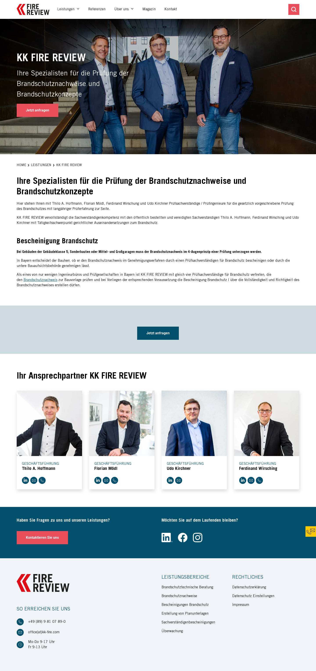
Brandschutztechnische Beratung (187, 587)
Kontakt (170, 9)
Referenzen (97, 9)
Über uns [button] (122, 9)
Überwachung (172, 631)
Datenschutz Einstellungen (253, 596)
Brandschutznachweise (179, 596)
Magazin (149, 9)
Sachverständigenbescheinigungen (188, 622)
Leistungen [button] (66, 9)
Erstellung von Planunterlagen (185, 614)
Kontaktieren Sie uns (42, 537)
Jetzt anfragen (37, 110)
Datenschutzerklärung (249, 587)
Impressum (240, 605)
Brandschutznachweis (40, 280)
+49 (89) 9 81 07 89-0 (47, 622)
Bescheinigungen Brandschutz (185, 605)
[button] (21, 165)
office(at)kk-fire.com (43, 632)
